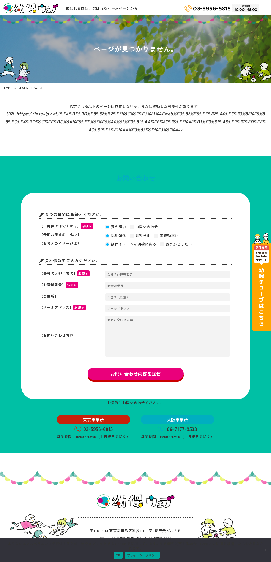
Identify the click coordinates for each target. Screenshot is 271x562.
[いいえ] (265, 550)
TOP (7, 88)
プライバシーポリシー (142, 555)
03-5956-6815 (93, 428)
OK (118, 555)
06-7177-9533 (177, 428)
